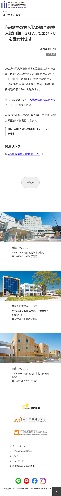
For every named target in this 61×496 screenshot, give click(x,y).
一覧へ (30, 182)
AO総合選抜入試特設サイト (24, 154)
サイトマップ (18, 461)
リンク (15, 456)
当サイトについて (20, 446)
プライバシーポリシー (22, 451)
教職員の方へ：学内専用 (24, 466)
